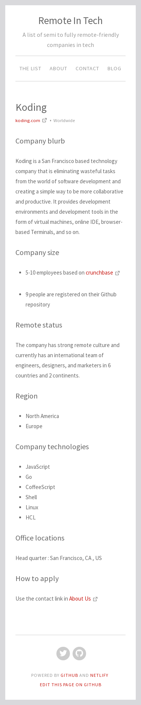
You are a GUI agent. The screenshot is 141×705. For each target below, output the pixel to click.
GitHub (70, 675)
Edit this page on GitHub (71, 684)
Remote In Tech (70, 20)
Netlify (99, 675)
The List (30, 68)
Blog (114, 68)
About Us (83, 598)
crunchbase (103, 272)
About (58, 68)
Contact (87, 68)
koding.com (32, 120)
